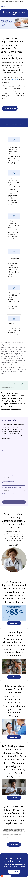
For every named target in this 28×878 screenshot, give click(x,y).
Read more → (14, 623)
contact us (23, 1)
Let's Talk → (14, 872)
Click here (14, 80)
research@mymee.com (11, 409)
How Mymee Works (10, 108)
